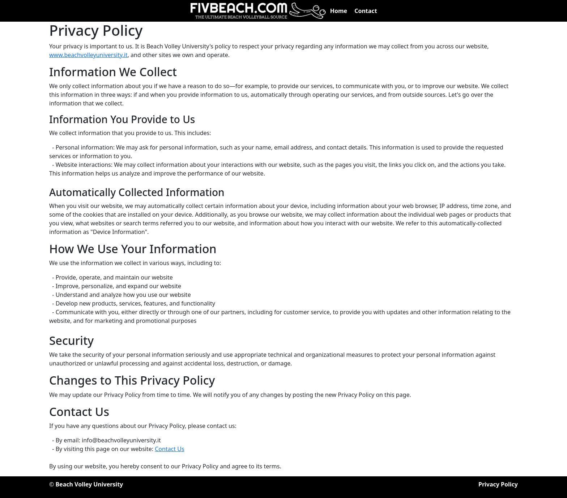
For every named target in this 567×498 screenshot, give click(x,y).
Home (338, 11)
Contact (365, 11)
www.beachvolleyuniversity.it (88, 55)
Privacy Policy (498, 484)
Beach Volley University (89, 484)
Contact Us (169, 449)
